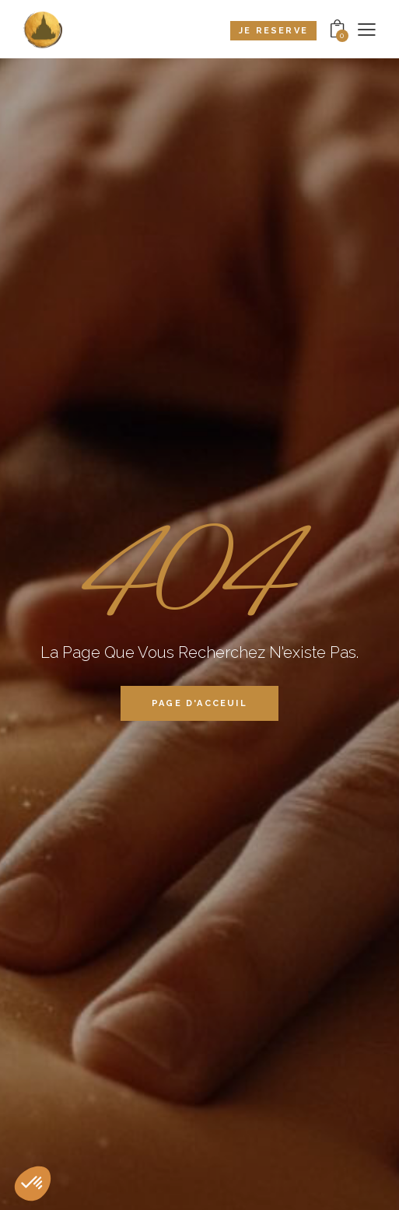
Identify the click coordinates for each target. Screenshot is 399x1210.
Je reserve (273, 31)
